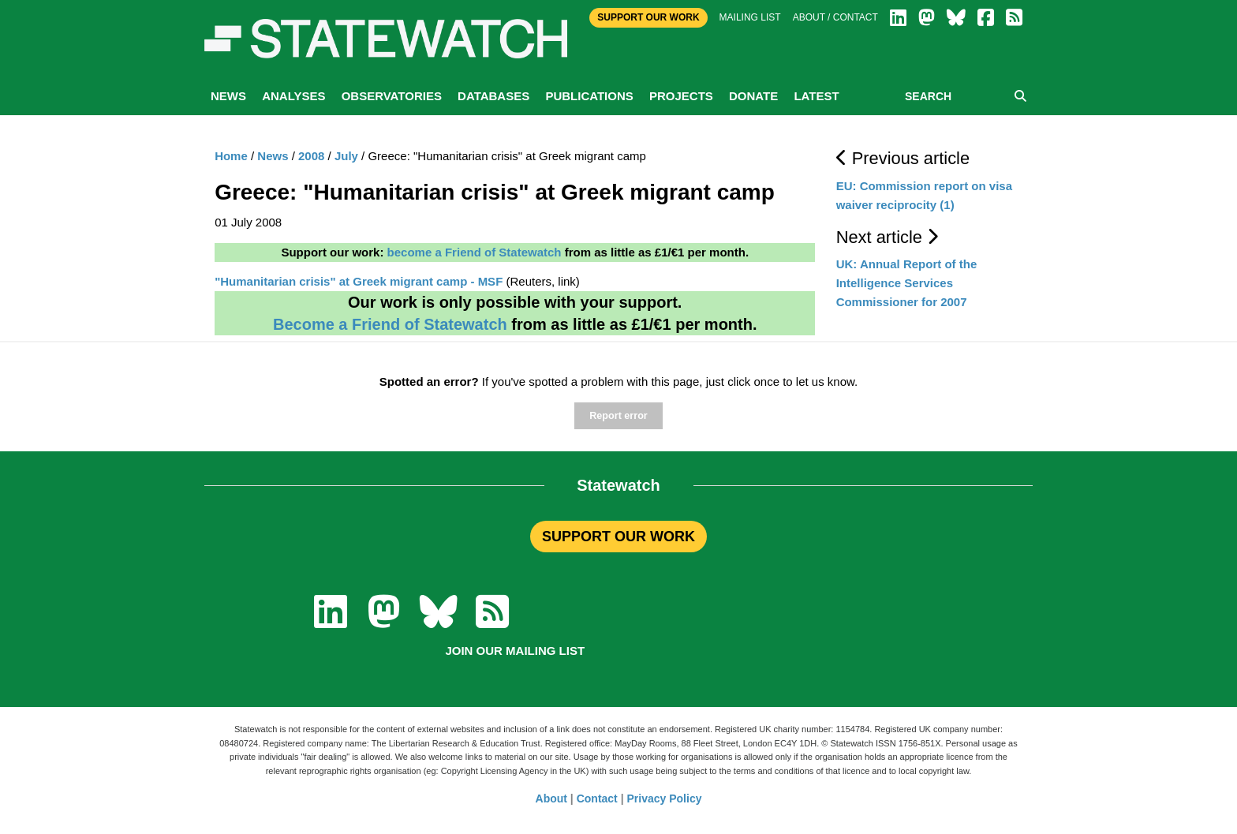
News (228, 96)
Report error (618, 415)
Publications (589, 96)
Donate (753, 96)
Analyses (293, 96)
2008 (311, 156)
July (346, 156)
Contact (597, 798)
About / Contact (835, 17)
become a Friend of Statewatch (474, 252)
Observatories (392, 96)
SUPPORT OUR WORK (618, 536)
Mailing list (750, 17)
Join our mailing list (515, 650)
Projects (681, 96)
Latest (816, 96)
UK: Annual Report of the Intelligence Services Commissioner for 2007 (906, 283)
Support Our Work (648, 17)
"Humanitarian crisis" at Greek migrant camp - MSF (359, 281)
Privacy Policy (664, 798)
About (551, 798)
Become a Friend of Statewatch (390, 324)
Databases (493, 96)
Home (231, 156)
